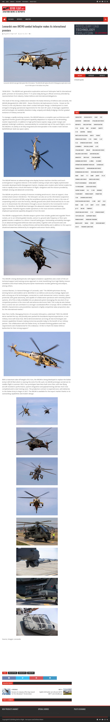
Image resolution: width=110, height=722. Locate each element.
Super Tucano (79, 190)
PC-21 (103, 175)
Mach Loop (78, 223)
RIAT (82, 175)
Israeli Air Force (80, 179)
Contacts (12, 1)
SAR (82, 205)
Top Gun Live (79, 216)
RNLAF (88, 150)
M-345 (96, 143)
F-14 (92, 212)
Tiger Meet (79, 194)
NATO (92, 135)
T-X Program (79, 186)
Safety (100, 128)
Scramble (78, 146)
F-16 (76, 128)
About (7, 1)
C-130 (92, 190)
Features (11, 19)
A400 (92, 175)
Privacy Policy (33, 1)
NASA (86, 223)
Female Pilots (79, 168)
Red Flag (86, 157)
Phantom (99, 194)
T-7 (87, 175)
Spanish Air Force (86, 143)
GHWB (103, 205)
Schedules (100, 164)
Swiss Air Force (94, 179)
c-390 (93, 201)
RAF (87, 128)
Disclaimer (18, 1)
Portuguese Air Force (82, 201)
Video (98, 135)
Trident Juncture (87, 227)
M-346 (82, 128)
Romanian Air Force (81, 172)
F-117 (97, 205)
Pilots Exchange (80, 183)
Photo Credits (25, 1)
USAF (96, 117)
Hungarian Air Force (94, 168)
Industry (31, 672)
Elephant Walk (91, 216)
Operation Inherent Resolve (84, 164)
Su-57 (77, 227)
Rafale (89, 132)
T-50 (76, 197)
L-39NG (91, 161)
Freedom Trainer (91, 219)
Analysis (28, 19)
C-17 (87, 205)
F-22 (76, 143)
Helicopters (12, 672)
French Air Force (80, 139)
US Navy (93, 128)
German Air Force (81, 161)
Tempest (89, 208)
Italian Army (96, 157)
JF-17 (76, 208)
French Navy (89, 194)
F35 (101, 117)
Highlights (22, 672)
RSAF (76, 205)
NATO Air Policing (81, 135)
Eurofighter (98, 124)
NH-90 (82, 208)
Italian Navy (79, 150)
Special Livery (88, 146)
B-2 (88, 190)
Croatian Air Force (81, 212)
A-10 (97, 146)
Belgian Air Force (98, 150)
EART (92, 205)
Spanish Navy (99, 212)
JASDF (97, 175)
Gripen (82, 132)
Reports (19, 19)
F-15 (90, 139)
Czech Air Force (91, 186)
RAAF (76, 175)
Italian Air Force (98, 121)
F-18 (76, 132)
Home (3, 1)
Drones (99, 190)
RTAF (92, 223)
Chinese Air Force (86, 197)
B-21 (104, 201)
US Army (98, 161)
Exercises (87, 121)
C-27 (101, 139)
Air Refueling (94, 153)
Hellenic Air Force (81, 153)
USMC (95, 139)
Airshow (78, 121)
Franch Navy (79, 219)
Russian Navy (100, 223)
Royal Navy (92, 183)
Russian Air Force (97, 172)
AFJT (99, 201)
